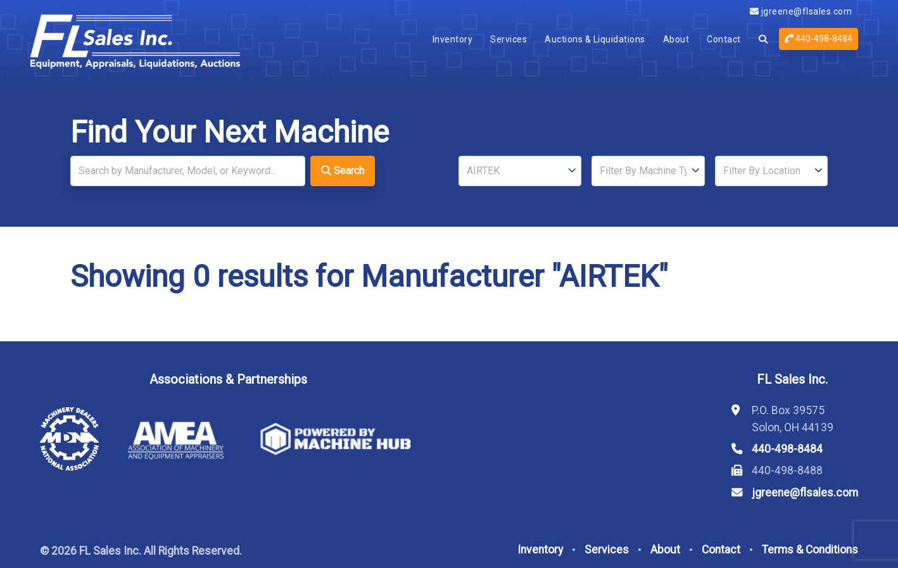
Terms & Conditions (810, 549)
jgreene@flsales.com (801, 11)
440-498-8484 (818, 39)
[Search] (187, 171)
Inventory (453, 39)
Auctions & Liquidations (595, 39)
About (676, 39)
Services (508, 39)
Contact (724, 39)
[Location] (771, 171)
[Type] (647, 171)
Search (342, 171)
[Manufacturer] (519, 171)
